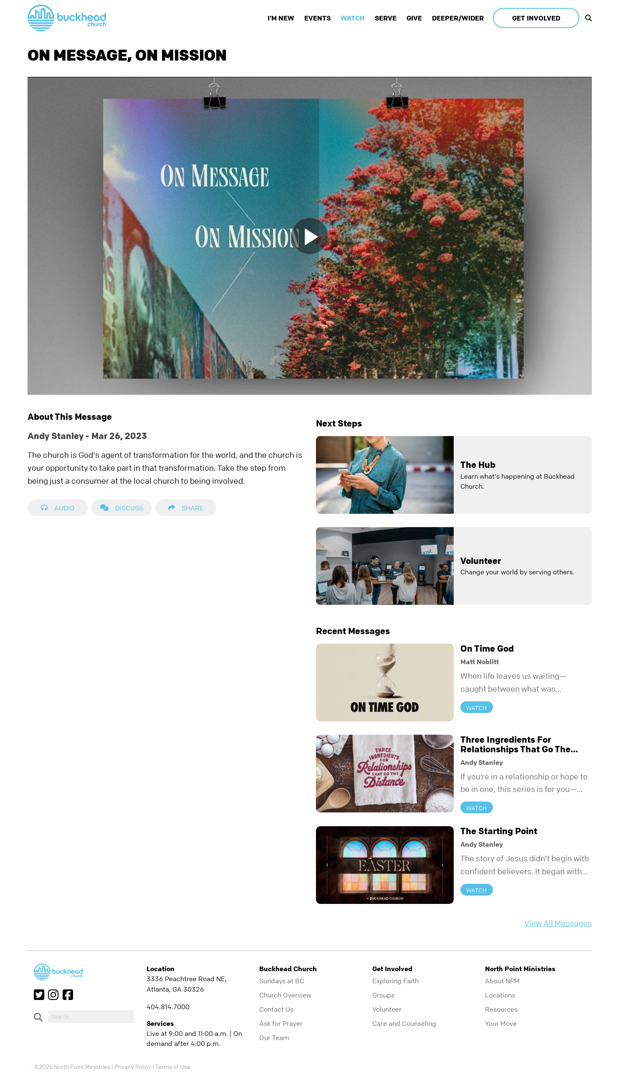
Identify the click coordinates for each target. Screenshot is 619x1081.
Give (414, 18)
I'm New (281, 18)
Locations (500, 995)
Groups (383, 995)
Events (317, 18)
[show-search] (586, 18)
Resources (501, 1009)
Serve (386, 18)
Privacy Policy (132, 1066)
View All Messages (558, 923)
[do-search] (91, 1016)
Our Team (274, 1037)
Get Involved (536, 18)
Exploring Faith (395, 981)
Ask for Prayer (281, 1023)
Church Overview (285, 995)
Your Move (501, 1023)
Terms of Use (172, 1066)
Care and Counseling (404, 1023)
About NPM (502, 981)
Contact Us (276, 1009)
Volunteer (387, 1009)
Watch (353, 18)
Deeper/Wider (458, 18)
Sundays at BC (281, 981)
